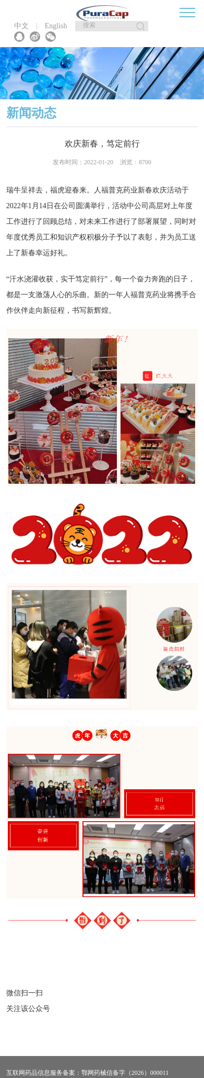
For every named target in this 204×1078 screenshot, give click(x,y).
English (56, 26)
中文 (21, 26)
